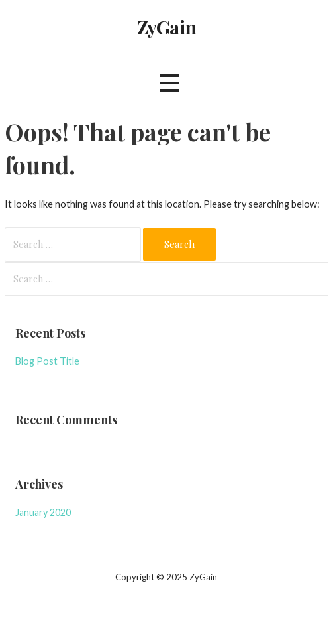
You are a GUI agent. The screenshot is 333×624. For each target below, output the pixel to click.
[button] (169, 83)
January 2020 (43, 512)
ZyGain (166, 26)
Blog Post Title (47, 361)
